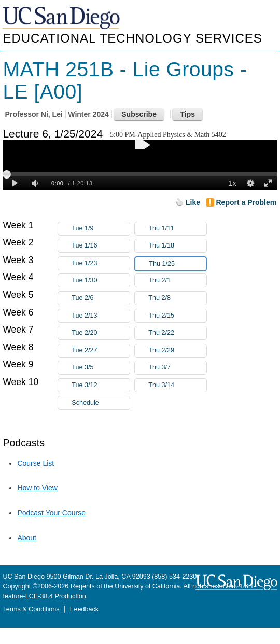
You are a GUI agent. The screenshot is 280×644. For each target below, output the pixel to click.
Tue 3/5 (101, 367)
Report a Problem (246, 202)
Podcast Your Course (51, 513)
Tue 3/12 (101, 385)
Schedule (85, 402)
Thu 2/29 (177, 350)
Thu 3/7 (177, 367)
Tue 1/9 (101, 228)
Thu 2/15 (177, 315)
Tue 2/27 (101, 350)
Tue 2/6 (101, 298)
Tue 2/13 (101, 315)
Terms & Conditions (31, 609)
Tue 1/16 (101, 245)
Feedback (84, 609)
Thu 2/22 (177, 332)
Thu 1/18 (177, 245)
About (26, 537)
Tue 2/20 (101, 332)
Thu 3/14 (177, 385)
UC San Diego (62, 18)
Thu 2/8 (177, 298)
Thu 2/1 (177, 280)
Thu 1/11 (177, 228)
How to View (37, 488)
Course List (35, 463)
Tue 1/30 (101, 280)
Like (193, 202)
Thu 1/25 (177, 263)
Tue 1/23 (101, 263)
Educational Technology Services (132, 38)
